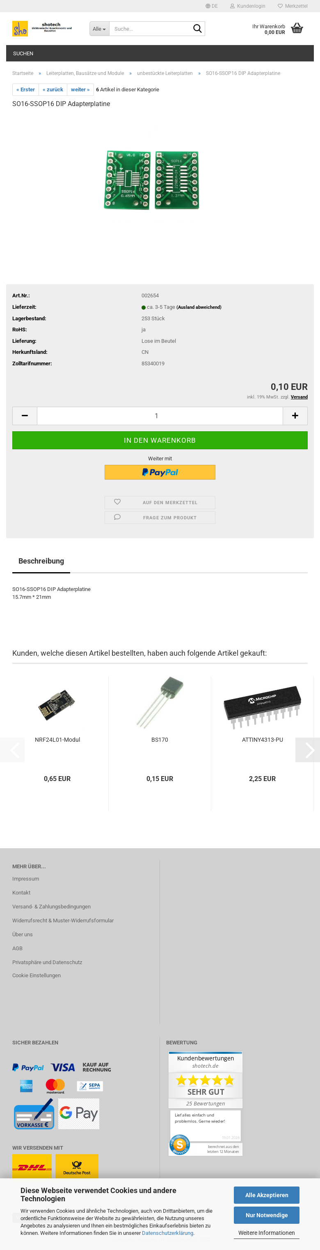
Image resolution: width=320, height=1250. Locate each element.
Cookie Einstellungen (36, 975)
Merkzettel (293, 6)
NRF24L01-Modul (57, 739)
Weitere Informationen (266, 1233)
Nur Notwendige (267, 1215)
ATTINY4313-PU (262, 739)
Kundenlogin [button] (247, 6)
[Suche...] (99, 28)
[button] (211, 6)
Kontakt (21, 893)
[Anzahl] (160, 416)
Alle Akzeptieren (266, 1195)
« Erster (25, 89)
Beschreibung (41, 561)
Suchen (23, 53)
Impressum (25, 879)
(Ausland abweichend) (199, 307)
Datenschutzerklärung (167, 1233)
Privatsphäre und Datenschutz (47, 962)
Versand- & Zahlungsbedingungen (51, 907)
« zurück (53, 89)
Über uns (22, 934)
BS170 (159, 739)
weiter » (80, 89)
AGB (17, 948)
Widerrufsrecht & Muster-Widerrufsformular (63, 920)
